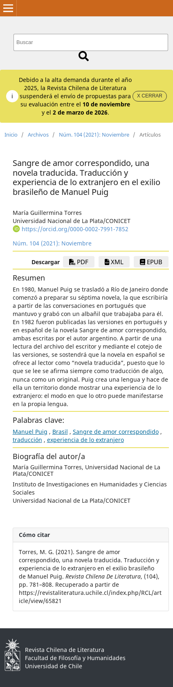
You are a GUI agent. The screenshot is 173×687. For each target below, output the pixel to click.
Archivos (38, 134)
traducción (27, 440)
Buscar (84, 56)
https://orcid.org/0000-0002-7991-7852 (75, 229)
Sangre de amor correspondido (116, 431)
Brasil (60, 431)
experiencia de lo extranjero (85, 440)
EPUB (151, 262)
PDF (78, 262)
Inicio (11, 134)
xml (114, 262)
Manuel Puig (30, 431)
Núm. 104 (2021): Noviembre (94, 134)
